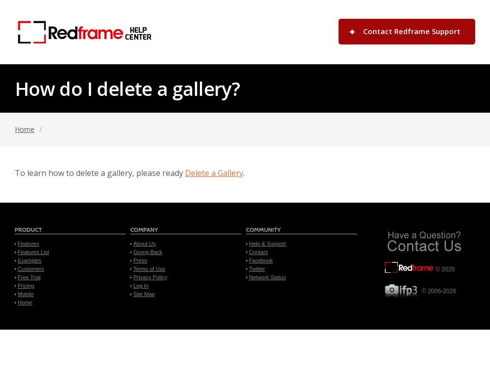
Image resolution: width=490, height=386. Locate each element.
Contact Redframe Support (411, 31)
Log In (141, 286)
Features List (33, 252)
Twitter (257, 269)
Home (25, 129)
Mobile (26, 294)
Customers (31, 269)
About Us (144, 244)
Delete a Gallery (214, 173)
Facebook (261, 260)
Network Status (267, 277)
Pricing (26, 286)
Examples (29, 260)
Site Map (143, 294)
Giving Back (147, 252)
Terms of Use (149, 269)
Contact (258, 252)
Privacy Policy (150, 277)
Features (28, 244)
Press (140, 260)
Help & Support (267, 244)
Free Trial (29, 277)
